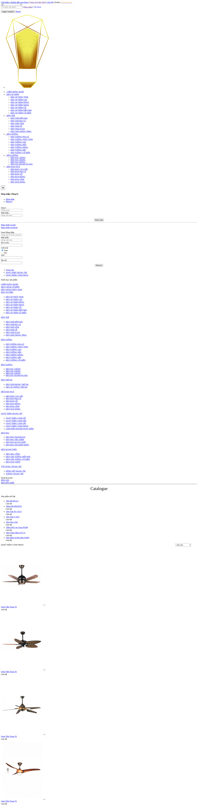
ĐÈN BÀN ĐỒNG (18, 177)
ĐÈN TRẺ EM (6, 380)
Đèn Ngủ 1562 (12, 522)
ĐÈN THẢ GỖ (16, 126)
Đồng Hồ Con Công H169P (17, 527)
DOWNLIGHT (7, 478)
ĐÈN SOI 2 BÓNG (18, 160)
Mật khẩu (5, 238)
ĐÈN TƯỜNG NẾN (18, 145)
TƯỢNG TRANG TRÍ (14, 474)
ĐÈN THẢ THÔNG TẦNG (21, 131)
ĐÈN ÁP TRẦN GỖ (18, 108)
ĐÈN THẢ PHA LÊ (18, 121)
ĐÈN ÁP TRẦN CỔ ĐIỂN (21, 113)
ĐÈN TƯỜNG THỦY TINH (22, 139)
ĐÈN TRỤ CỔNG (13, 454)
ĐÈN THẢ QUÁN (18, 129)
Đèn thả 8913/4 (12, 501)
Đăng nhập (10, 199)
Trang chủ (10, 270)
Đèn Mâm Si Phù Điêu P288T (17, 538)
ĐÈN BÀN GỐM (17, 179)
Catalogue (99, 488)
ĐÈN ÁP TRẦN (12, 94)
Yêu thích (37, 7)
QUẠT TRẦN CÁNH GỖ (16, 418)
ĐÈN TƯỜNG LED (18, 142)
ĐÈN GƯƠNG (12, 155)
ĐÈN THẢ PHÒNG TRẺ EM (17, 384)
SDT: (3, 255)
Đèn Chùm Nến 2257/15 (15, 533)
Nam (6, 250)
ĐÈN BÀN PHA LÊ (18, 172)
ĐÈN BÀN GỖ (16, 174)
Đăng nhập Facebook (9, 228)
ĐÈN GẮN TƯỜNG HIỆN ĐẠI (18, 457)
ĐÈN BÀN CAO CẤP (19, 169)
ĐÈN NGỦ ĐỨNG (18, 182)
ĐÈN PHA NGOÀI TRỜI (16, 442)
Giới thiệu (5, 2)
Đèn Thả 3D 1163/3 (14, 512)
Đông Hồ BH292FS (14, 506)
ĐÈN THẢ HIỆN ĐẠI (19, 118)
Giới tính (4, 248)
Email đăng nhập (7, 232)
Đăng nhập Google (8, 225)
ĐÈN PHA (5, 433)
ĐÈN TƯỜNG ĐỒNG (19, 147)
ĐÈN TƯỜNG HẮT (18, 150)
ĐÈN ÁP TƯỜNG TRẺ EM (16, 387)
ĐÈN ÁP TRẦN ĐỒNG (20, 102)
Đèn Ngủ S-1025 (12, 517)
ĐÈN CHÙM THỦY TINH (11, 290)
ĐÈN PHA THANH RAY (15, 437)
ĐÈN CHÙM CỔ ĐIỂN (10, 287)
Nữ (5, 253)
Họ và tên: (5, 243)
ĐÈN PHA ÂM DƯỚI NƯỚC (17, 445)
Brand (18, 11)
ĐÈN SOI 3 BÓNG (18, 162)
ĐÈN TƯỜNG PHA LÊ (20, 137)
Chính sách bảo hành (37, 2)
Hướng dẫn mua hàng (19, 2)
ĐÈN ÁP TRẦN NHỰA (20, 105)
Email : (4, 208)
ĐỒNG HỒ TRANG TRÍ (16, 471)
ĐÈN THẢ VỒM (17, 124)
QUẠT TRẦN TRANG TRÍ (11, 414)
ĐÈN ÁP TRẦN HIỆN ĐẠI (21, 110)
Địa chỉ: (4, 260)
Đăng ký (9, 202)
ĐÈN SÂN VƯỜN (13, 462)
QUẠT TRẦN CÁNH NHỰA (17, 426)
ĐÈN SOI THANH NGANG (22, 164)
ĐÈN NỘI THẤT (7, 483)
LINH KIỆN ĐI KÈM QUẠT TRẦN (20, 429)
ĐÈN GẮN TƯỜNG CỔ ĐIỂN (18, 459)
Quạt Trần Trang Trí (9, 607)
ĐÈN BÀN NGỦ (13, 167)
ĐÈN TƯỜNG (12, 134)
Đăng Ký (99, 265)
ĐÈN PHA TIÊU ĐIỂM (15, 440)
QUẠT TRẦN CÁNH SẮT (16, 423)
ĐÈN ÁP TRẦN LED (19, 100)
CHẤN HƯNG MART (15, 92)
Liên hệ (50, 2)
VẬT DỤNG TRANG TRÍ (11, 467)
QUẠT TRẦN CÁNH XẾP (16, 421)
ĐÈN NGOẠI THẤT (9, 449)
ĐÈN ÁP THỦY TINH (19, 97)
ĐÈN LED (5, 480)
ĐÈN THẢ (10, 116)
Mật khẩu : (5, 213)
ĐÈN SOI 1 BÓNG (18, 158)
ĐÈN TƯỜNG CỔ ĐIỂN (20, 153)
